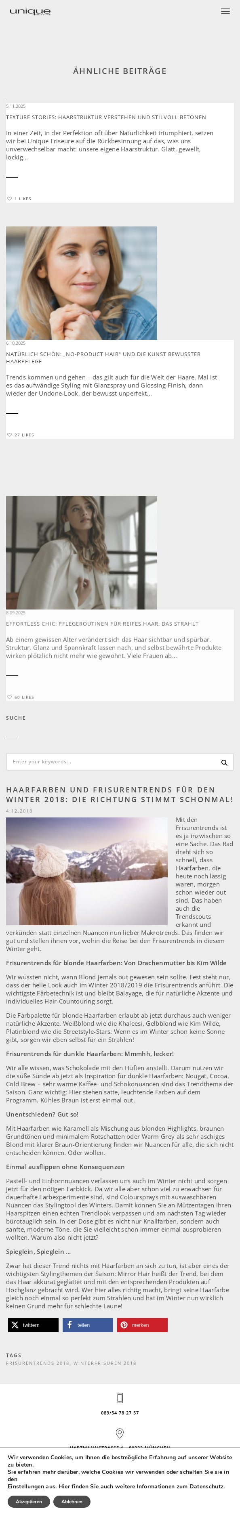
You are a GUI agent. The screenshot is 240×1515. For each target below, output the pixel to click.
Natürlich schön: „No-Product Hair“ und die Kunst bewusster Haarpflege (103, 357)
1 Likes (19, 198)
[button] (33, 1325)
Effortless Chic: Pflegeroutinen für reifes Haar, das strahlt (102, 677)
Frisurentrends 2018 (37, 1363)
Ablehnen (71, 1501)
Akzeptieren (29, 1501)
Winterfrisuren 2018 (105, 1363)
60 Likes (20, 750)
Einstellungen (26, 1486)
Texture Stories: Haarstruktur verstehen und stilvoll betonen (106, 117)
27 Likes (20, 435)
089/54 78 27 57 (120, 1413)
